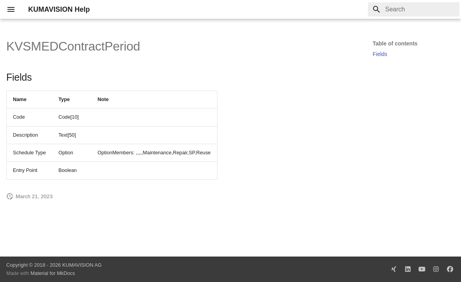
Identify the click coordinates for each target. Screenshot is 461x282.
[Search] (413, 9)
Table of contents (395, 43)
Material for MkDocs (52, 273)
